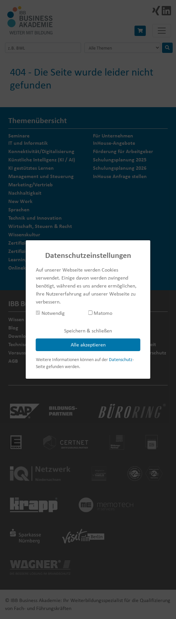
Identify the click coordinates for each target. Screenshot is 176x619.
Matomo (100, 313)
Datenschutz (120, 359)
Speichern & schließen (88, 330)
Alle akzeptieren (88, 344)
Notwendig (50, 313)
